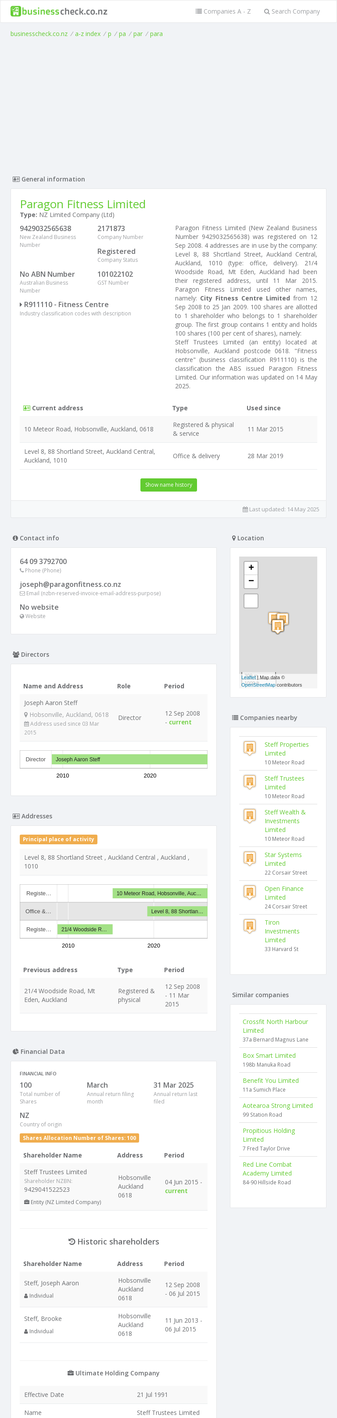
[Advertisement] (168, 104)
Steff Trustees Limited (285, 782)
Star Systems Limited (283, 859)
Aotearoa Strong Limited (278, 1105)
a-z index (87, 33)
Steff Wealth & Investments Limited (285, 821)
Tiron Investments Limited (282, 931)
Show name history (168, 484)
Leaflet (248, 677)
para (156, 33)
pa (122, 33)
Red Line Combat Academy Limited (267, 1168)
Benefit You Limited (271, 1080)
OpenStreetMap (258, 684)
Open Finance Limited (284, 892)
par (138, 33)
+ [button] (251, 568)
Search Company (292, 11)
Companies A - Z (223, 11)
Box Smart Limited (269, 1055)
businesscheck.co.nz (39, 33)
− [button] (251, 581)
